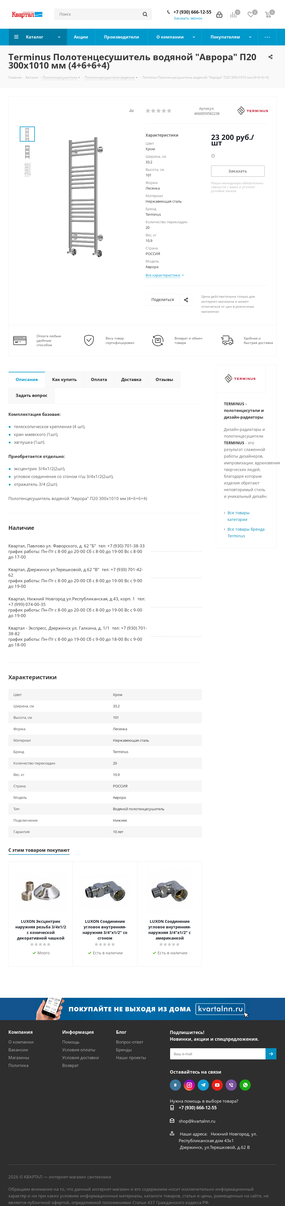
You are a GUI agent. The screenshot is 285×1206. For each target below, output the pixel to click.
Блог (121, 1032)
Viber (231, 1085)
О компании (21, 1042)
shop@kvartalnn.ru (197, 1121)
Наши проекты (131, 1057)
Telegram (203, 1085)
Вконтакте (175, 1085)
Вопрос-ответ (129, 1042)
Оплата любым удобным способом (49, 340)
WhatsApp (245, 1085)
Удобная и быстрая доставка (258, 340)
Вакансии (18, 1049)
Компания (20, 1032)
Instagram (189, 1085)
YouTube (217, 1085)
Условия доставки (80, 1057)
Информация (78, 1032)
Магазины (18, 1057)
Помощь (70, 1042)
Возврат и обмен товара (188, 340)
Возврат (70, 1065)
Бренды (124, 1049)
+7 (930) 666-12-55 (192, 12)
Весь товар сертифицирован (120, 340)
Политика (18, 1065)
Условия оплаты (78, 1049)
